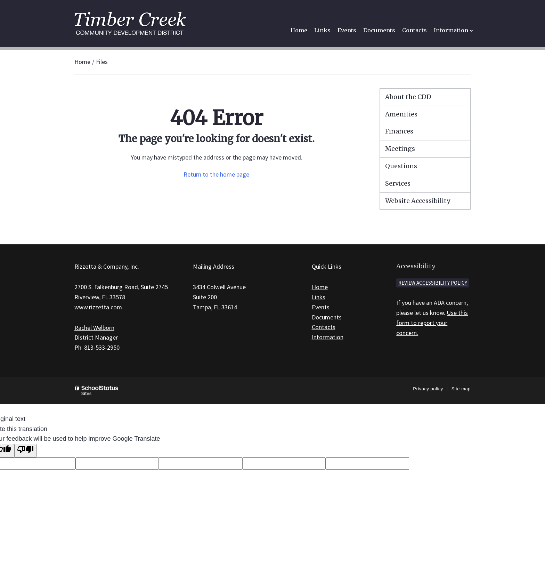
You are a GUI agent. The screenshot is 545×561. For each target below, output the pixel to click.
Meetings (400, 149)
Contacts (323, 327)
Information (327, 337)
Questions (401, 166)
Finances (399, 131)
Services (397, 183)
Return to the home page (216, 174)
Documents (327, 317)
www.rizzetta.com (98, 307)
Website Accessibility (417, 201)
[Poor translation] (25, 450)
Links (318, 297)
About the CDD (408, 97)
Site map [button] (461, 388)
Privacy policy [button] (428, 388)
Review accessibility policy (432, 282)
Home (82, 62)
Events (321, 307)
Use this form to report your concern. (432, 323)
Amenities (401, 114)
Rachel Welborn (94, 328)
